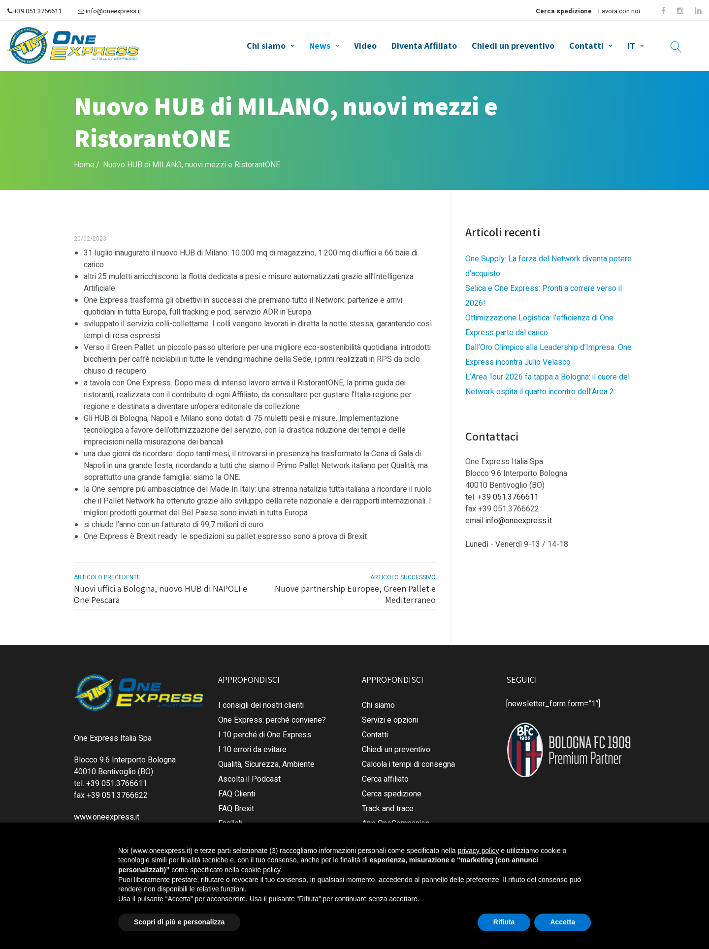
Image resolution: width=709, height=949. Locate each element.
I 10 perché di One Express (264, 731)
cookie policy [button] (260, 870)
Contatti (586, 44)
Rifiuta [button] (504, 922)
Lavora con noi (619, 11)
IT (631, 44)
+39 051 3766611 (34, 11)
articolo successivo (403, 573)
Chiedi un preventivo (513, 44)
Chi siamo (266, 44)
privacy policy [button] (478, 850)
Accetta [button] (562, 922)
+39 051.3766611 (508, 494)
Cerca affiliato (385, 775)
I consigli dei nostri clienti (261, 701)
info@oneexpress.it (109, 11)
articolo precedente (107, 573)
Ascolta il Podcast (249, 775)
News (319, 44)
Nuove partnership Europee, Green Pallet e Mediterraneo (355, 590)
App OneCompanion (395, 819)
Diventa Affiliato (424, 44)
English (230, 819)
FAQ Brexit (236, 805)
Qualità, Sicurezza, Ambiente (266, 760)
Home (84, 161)
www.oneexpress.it (106, 813)
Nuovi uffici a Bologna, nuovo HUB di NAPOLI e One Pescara (160, 590)
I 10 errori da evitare (252, 746)
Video (365, 44)
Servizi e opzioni (390, 716)
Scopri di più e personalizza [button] (179, 922)
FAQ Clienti (236, 790)
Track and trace (388, 805)
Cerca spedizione (564, 11)
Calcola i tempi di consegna (408, 760)
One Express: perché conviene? (272, 716)
